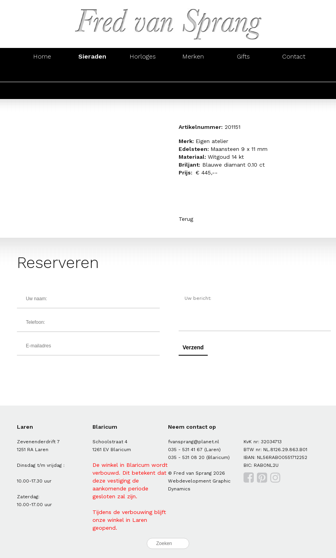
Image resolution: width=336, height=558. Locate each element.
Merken (193, 56)
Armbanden (143, 73)
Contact (293, 56)
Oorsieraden (92, 73)
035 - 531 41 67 (185, 449)
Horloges (142, 56)
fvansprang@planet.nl (193, 441)
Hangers (243, 73)
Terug (186, 219)
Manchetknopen (293, 73)
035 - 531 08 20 (186, 457)
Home (42, 56)
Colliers (193, 73)
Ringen (42, 73)
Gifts (243, 56)
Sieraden (92, 56)
